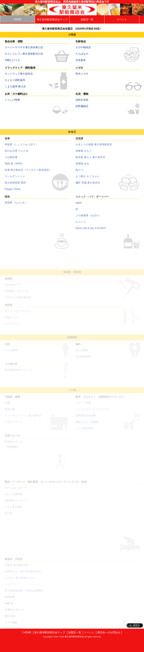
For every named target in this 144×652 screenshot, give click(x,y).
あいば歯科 (82, 353)
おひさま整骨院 (14, 497)
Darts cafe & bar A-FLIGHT (91, 230)
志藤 (7, 405)
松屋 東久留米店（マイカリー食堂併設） (28, 172)
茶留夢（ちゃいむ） (16, 205)
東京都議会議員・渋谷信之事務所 (24, 593)
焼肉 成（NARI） (14, 166)
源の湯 (8, 516)
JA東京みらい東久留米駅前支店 (23, 574)
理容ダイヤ (11, 320)
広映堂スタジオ (14, 444)
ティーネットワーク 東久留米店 (23, 418)
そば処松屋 (11, 159)
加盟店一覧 (87, 19)
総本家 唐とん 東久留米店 (90, 159)
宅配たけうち (12, 60)
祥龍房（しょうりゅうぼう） (21, 147)
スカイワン (11, 587)
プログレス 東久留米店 (18, 300)
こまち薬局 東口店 (15, 86)
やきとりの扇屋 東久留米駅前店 (94, 147)
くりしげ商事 (12, 99)
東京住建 (10, 412)
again (79, 205)
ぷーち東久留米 (84, 431)
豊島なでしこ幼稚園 (87, 425)
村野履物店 (82, 106)
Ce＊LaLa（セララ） (17, 490)
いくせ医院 (11, 353)
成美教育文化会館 (86, 418)
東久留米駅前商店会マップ (52, 19)
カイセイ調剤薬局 (15, 80)
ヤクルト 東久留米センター (20, 581)
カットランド (12, 326)
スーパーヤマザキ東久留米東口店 (24, 47)
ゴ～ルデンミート (15, 178)
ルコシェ (81, 224)
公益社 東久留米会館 (16, 568)
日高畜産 (81, 60)
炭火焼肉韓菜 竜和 (15, 185)
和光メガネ (82, 73)
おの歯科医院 (83, 359)
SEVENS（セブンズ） (18, 294)
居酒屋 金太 (82, 166)
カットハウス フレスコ (18, 314)
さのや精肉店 (83, 47)
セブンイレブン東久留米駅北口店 (24, 53)
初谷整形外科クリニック (19, 373)
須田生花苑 (82, 99)
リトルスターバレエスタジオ (92, 412)
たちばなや (82, 53)
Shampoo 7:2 (12, 287)
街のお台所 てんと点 (16, 153)
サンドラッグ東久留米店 (19, 73)
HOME (17, 19)
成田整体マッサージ (16, 503)
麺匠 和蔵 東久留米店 (88, 185)
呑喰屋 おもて (84, 153)
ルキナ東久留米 (14, 510)
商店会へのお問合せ (108, 632)
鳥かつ (79, 172)
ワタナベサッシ (14, 425)
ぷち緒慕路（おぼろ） (88, 217)
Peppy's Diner (12, 191)
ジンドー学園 (83, 405)
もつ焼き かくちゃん (87, 178)
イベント (122, 19)
